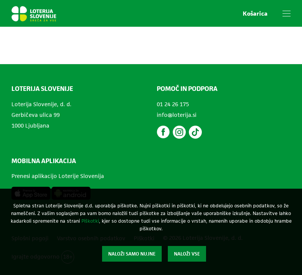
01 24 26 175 (173, 104)
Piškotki (90, 221)
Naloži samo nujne (132, 254)
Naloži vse (187, 254)
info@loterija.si (176, 114)
